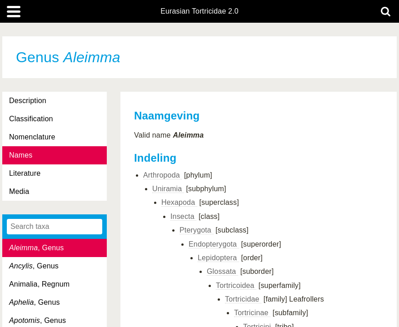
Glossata (222, 271)
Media (19, 191)
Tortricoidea (236, 285)
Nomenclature (32, 137)
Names (20, 155)
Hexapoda (179, 202)
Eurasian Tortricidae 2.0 (199, 11)
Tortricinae (252, 313)
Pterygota (197, 230)
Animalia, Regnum (39, 284)
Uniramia (168, 189)
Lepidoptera (218, 258)
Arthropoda (162, 175)
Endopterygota (214, 244)
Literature (24, 173)
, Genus (36, 248)
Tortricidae (243, 299)
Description (27, 100)
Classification (31, 119)
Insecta (183, 216)
